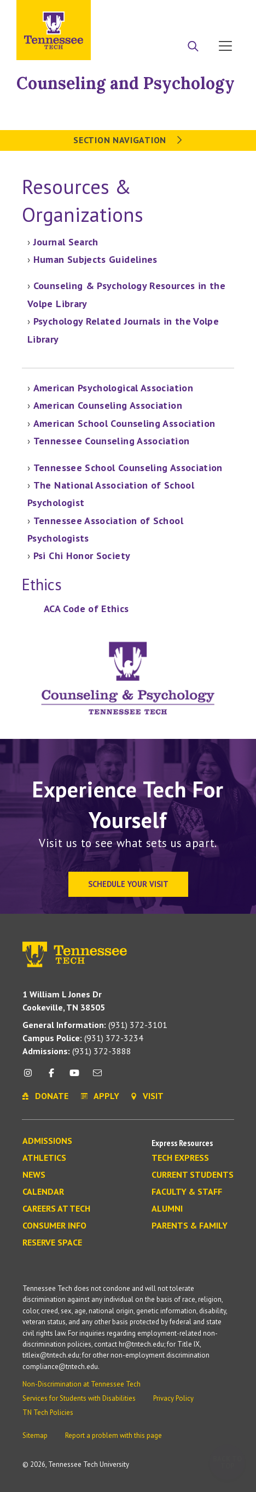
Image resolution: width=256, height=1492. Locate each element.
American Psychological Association (113, 387)
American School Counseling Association (124, 423)
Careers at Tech (56, 1209)
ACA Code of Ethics (86, 608)
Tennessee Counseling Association (111, 440)
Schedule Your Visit (128, 884)
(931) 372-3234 (82, 1037)
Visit (222, 12)
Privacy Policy (173, 1398)
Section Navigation (127, 139)
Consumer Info (54, 1226)
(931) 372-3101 (94, 1024)
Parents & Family (190, 1226)
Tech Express (180, 1158)
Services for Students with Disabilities (79, 1398)
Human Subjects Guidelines (95, 259)
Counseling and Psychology (125, 83)
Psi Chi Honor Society (82, 555)
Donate (181, 12)
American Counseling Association (107, 405)
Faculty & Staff (187, 1192)
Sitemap (35, 1435)
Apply (139, 12)
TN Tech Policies (47, 1412)
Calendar (43, 1192)
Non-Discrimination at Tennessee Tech (81, 1384)
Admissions (47, 1141)
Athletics (44, 1158)
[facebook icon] (50, 1076)
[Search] (193, 47)
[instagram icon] (30, 1076)
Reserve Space (52, 1243)
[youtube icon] (74, 1076)
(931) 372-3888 (76, 1050)
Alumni (167, 1209)
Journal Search (65, 242)
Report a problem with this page (113, 1435)
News (33, 1175)
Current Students (193, 1175)
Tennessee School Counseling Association (128, 467)
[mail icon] (97, 1076)
